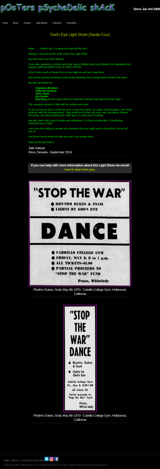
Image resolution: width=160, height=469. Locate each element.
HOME (6, 460)
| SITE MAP (38, 460)
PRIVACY (15, 460)
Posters (27, 23)
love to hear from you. (80, 169)
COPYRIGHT (27, 460)
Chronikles (72, 23)
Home (5, 23)
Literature (57, 23)
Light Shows (41, 23)
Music (16, 23)
